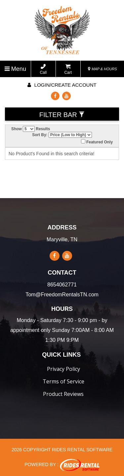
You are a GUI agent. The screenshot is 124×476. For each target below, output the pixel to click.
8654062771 (62, 284)
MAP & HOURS (102, 69)
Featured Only (97, 141)
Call (43, 69)
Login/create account (61, 85)
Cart (68, 69)
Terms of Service (63, 381)
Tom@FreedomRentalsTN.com (62, 294)
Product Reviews (63, 394)
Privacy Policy (63, 368)
